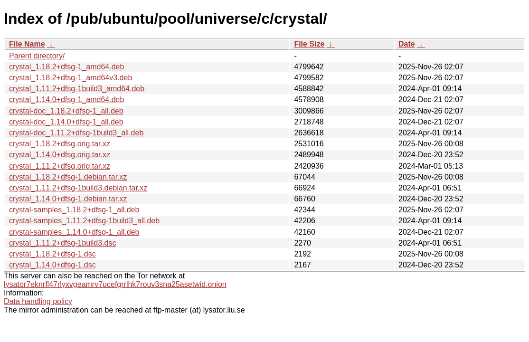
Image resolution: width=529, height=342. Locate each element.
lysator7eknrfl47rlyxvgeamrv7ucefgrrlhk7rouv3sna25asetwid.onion (115, 284)
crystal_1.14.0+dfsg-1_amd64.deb (66, 99)
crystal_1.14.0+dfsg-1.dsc (52, 265)
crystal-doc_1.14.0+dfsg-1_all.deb (66, 122)
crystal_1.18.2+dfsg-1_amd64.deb (66, 67)
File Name (27, 44)
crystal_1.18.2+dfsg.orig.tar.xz (59, 144)
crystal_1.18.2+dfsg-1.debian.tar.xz (68, 177)
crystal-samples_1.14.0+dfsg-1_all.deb (74, 232)
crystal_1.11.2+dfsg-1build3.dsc (62, 243)
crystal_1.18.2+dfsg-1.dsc (52, 254)
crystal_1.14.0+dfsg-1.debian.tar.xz (68, 199)
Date (406, 44)
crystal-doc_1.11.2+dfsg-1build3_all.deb (76, 133)
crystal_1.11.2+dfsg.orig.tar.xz (59, 166)
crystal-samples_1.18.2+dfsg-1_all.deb (74, 210)
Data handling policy (38, 301)
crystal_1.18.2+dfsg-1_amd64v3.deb (70, 78)
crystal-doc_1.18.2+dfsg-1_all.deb (66, 111)
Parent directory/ (37, 56)
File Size (309, 44)
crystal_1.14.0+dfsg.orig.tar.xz (59, 155)
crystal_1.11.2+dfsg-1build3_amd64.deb (76, 89)
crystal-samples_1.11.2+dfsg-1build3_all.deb (84, 221)
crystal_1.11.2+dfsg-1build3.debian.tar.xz (78, 188)
